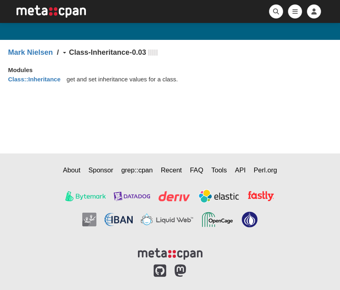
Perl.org (265, 170)
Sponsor (100, 170)
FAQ (196, 170)
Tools (219, 170)
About (71, 170)
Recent (171, 170)
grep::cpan (137, 170)
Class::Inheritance (34, 79)
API (240, 170)
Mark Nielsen (30, 52)
